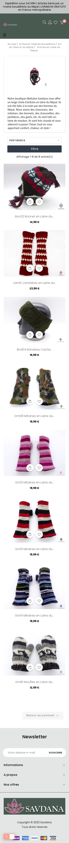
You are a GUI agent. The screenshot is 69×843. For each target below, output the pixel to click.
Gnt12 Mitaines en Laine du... (34, 483)
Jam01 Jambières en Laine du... (34, 283)
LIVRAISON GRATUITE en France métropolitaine (42, 8)
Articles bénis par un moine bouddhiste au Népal (33, 4)
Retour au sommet (43, 715)
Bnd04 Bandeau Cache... (34, 350)
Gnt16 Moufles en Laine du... (34, 682)
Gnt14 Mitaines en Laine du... (34, 616)
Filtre (34, 149)
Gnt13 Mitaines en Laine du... (34, 549)
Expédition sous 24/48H (20, 3)
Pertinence (34, 140)
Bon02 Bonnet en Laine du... (34, 217)
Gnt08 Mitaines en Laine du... (34, 416)
